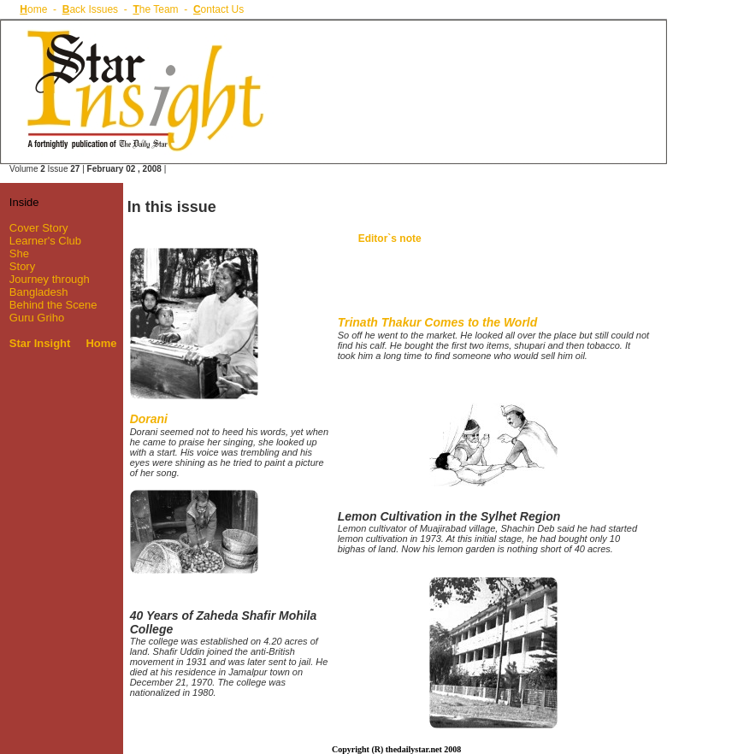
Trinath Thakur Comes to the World (438, 322)
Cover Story (38, 227)
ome (33, 9)
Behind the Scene (53, 304)
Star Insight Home (63, 343)
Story (22, 266)
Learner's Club (45, 240)
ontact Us (218, 9)
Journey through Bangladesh (45, 285)
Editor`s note (390, 238)
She (19, 253)
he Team (155, 9)
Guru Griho (36, 317)
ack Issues (90, 9)
